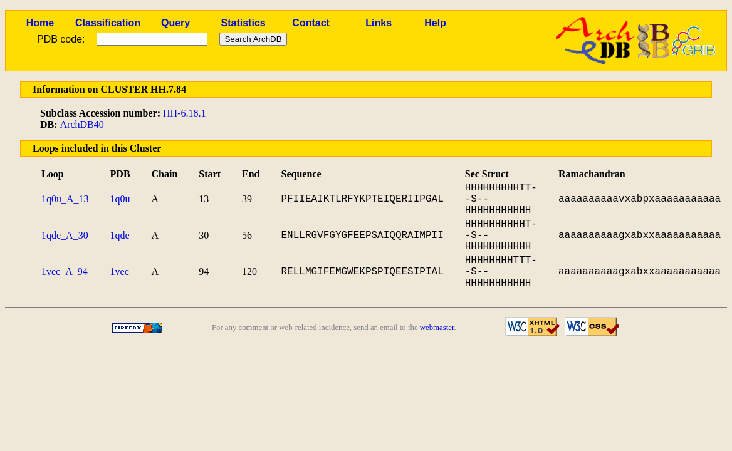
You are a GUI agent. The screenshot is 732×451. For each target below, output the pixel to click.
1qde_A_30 (64, 235)
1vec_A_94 (64, 271)
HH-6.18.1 (184, 113)
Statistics (243, 23)
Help (435, 23)
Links (378, 23)
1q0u (120, 199)
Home (40, 23)
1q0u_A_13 (65, 199)
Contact (311, 23)
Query (175, 23)
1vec (119, 271)
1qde (120, 235)
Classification (107, 23)
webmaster (437, 327)
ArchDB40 (82, 124)
